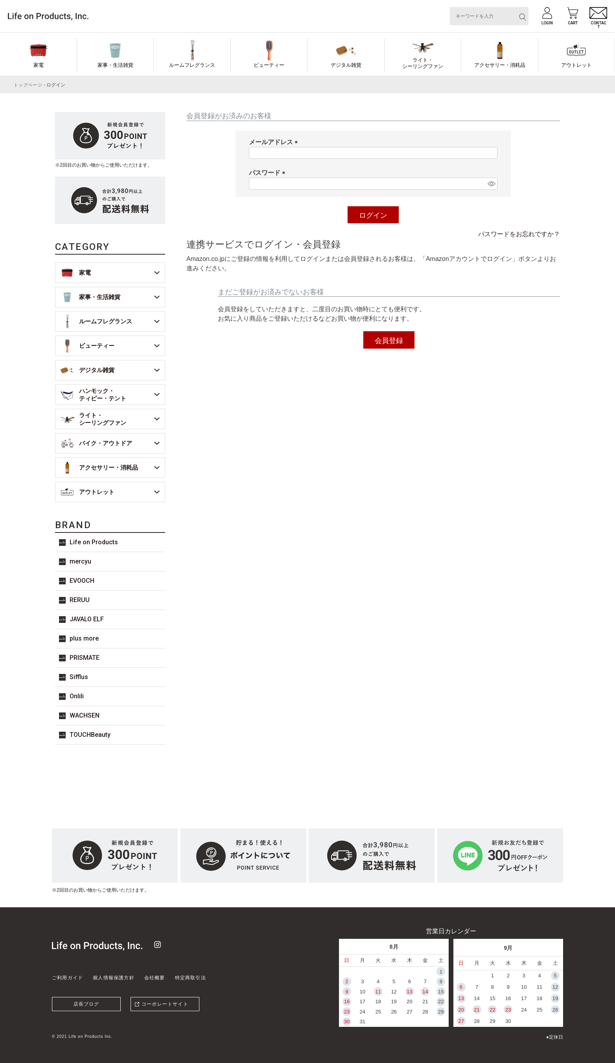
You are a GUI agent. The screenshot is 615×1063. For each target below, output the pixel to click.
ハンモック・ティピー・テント (102, 394)
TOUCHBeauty (90, 734)
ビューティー (269, 65)
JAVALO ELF (87, 619)
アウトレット (576, 65)
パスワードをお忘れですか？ (519, 234)
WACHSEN (84, 715)
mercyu (80, 561)
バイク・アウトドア (105, 443)
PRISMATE (84, 657)
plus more (84, 638)
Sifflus (79, 677)
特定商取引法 (190, 977)
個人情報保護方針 (113, 977)
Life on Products (94, 542)
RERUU (80, 600)
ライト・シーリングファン (422, 63)
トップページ (28, 85)
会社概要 (154, 977)
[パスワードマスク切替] (491, 183)
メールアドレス (275, 142)
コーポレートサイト (165, 1004)
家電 (38, 65)
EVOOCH (82, 580)
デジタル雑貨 (346, 65)
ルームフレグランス (192, 65)
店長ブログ (86, 1004)
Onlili (77, 696)
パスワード (268, 172)
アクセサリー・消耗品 (499, 65)
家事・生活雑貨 (115, 65)
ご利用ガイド (67, 977)
